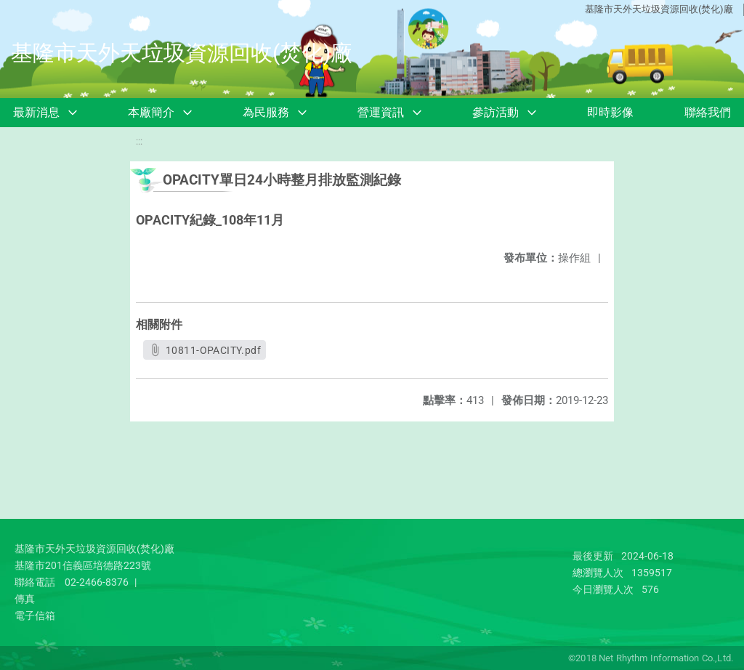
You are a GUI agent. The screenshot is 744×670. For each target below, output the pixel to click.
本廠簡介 (151, 112)
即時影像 (610, 112)
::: (139, 141)
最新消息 (36, 112)
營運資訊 (380, 112)
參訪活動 (495, 112)
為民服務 (266, 112)
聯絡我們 (707, 112)
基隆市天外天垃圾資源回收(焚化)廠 (659, 9)
